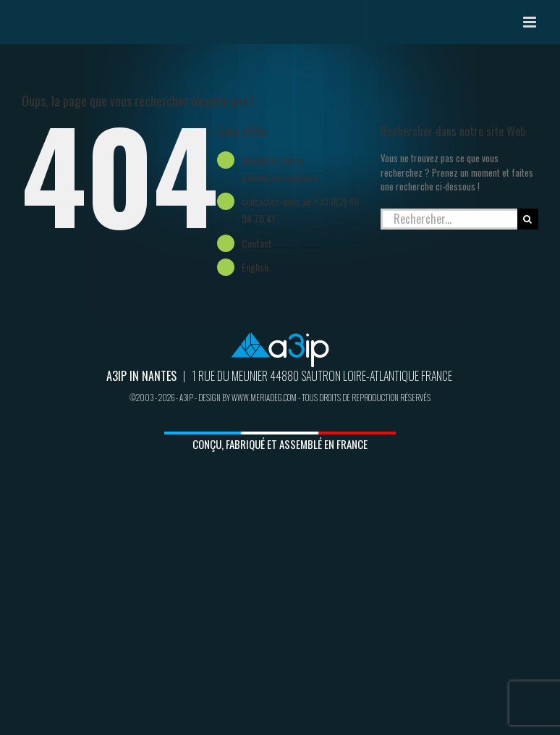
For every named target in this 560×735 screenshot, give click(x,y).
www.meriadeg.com (264, 397)
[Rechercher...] (449, 219)
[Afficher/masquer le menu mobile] (530, 22)
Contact (257, 243)
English (255, 266)
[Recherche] (527, 219)
